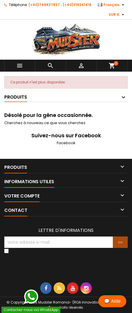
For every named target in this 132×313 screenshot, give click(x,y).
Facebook (66, 143)
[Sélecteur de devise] (117, 14)
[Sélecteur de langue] (111, 5)
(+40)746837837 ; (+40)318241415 (60, 4)
